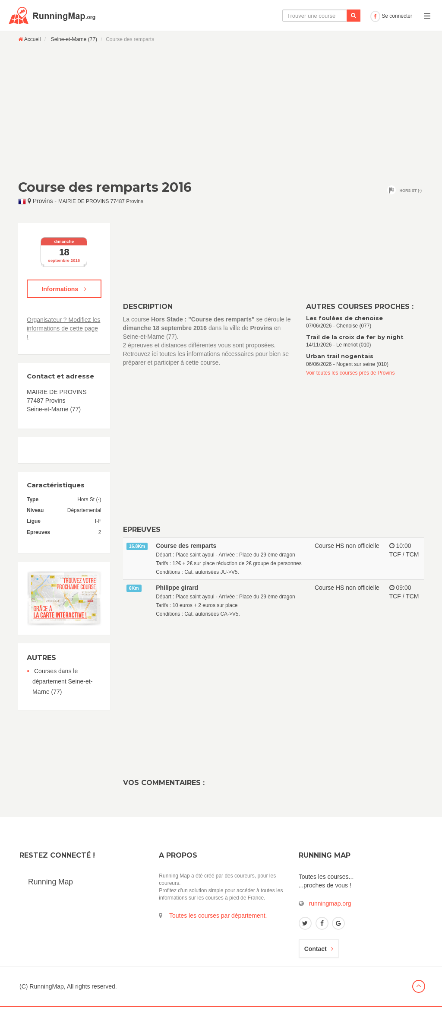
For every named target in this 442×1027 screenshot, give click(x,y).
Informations (63, 309)
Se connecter (391, 36)
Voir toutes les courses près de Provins (350, 393)
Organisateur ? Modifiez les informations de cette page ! (63, 349)
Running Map (50, 902)
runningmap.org (330, 923)
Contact (318, 969)
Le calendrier (281, 35)
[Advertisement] (221, 131)
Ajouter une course (337, 35)
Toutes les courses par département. (218, 935)
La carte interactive (224, 35)
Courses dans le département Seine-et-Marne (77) (62, 701)
